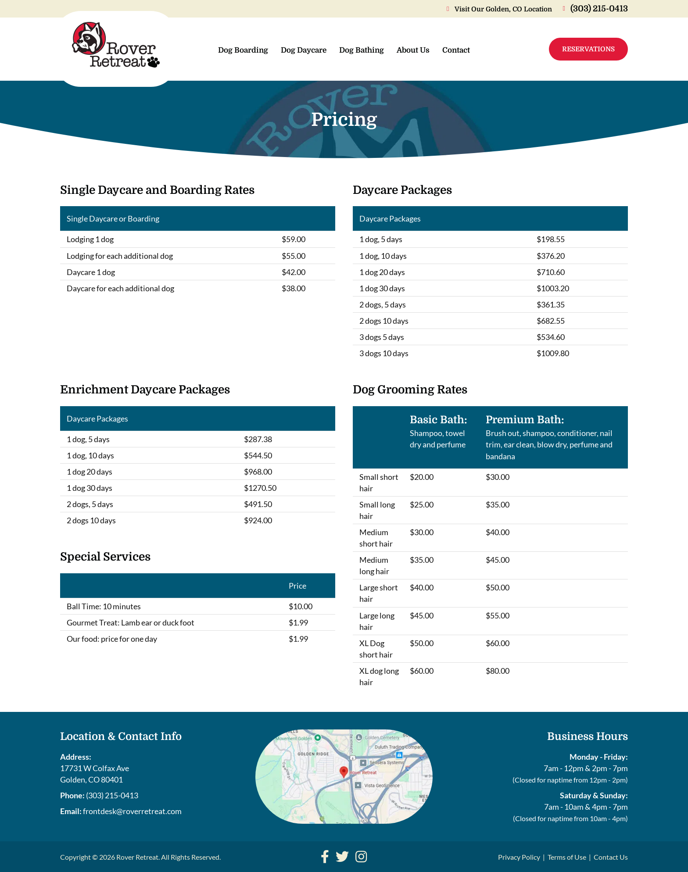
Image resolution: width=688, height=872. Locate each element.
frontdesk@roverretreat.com (132, 811)
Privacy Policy (519, 857)
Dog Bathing (361, 50)
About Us (413, 50)
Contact (456, 50)
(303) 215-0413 (112, 795)
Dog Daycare (303, 50)
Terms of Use (567, 857)
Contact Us (611, 857)
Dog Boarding (243, 50)
